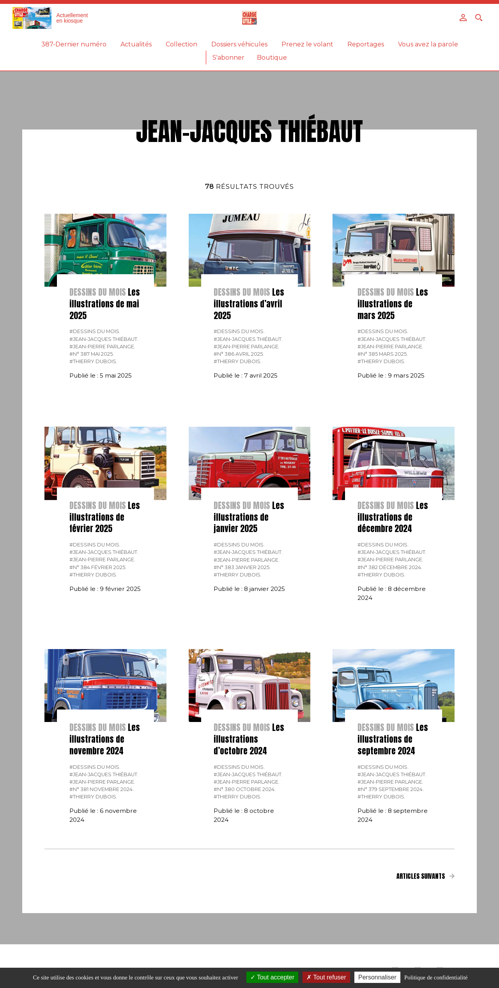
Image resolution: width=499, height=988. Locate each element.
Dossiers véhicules (239, 44)
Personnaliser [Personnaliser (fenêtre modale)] (377, 977)
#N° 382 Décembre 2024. (389, 567)
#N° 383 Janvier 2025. (242, 567)
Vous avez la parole (428, 44)
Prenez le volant (307, 44)
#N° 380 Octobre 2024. (245, 789)
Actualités (136, 44)
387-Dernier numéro (73, 44)
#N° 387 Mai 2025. (91, 354)
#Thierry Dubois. (93, 361)
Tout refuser (326, 977)
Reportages (365, 44)
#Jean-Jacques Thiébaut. (103, 339)
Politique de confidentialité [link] (435, 977)
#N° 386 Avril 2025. (239, 354)
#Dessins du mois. (94, 331)
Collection (181, 44)
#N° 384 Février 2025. (97, 567)
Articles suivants (425, 876)
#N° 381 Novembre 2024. (101, 789)
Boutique (272, 57)
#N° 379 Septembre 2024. (390, 789)
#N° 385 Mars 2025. (382, 354)
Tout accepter (272, 977)
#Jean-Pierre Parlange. (102, 346)
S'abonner (228, 57)
